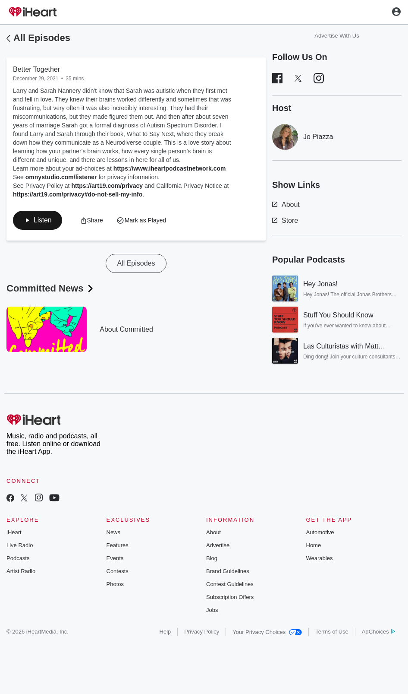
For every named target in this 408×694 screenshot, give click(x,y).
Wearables (319, 558)
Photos (115, 584)
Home (313, 545)
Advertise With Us (336, 35)
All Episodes (41, 37)
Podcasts (17, 558)
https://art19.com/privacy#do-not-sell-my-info (77, 194)
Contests (118, 571)
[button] (37, 220)
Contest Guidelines (230, 584)
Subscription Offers (230, 597)
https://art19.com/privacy (107, 185)
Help (165, 631)
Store (285, 220)
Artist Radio (20, 571)
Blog (211, 558)
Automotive (320, 532)
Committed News (50, 288)
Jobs (212, 610)
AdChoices (378, 631)
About (286, 204)
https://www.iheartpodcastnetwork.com (169, 168)
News (114, 532)
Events (115, 558)
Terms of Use (331, 631)
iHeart (14, 532)
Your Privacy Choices (267, 632)
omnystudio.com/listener (61, 177)
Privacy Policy (201, 631)
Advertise (217, 545)
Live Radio (19, 545)
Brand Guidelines (227, 571)
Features (118, 545)
